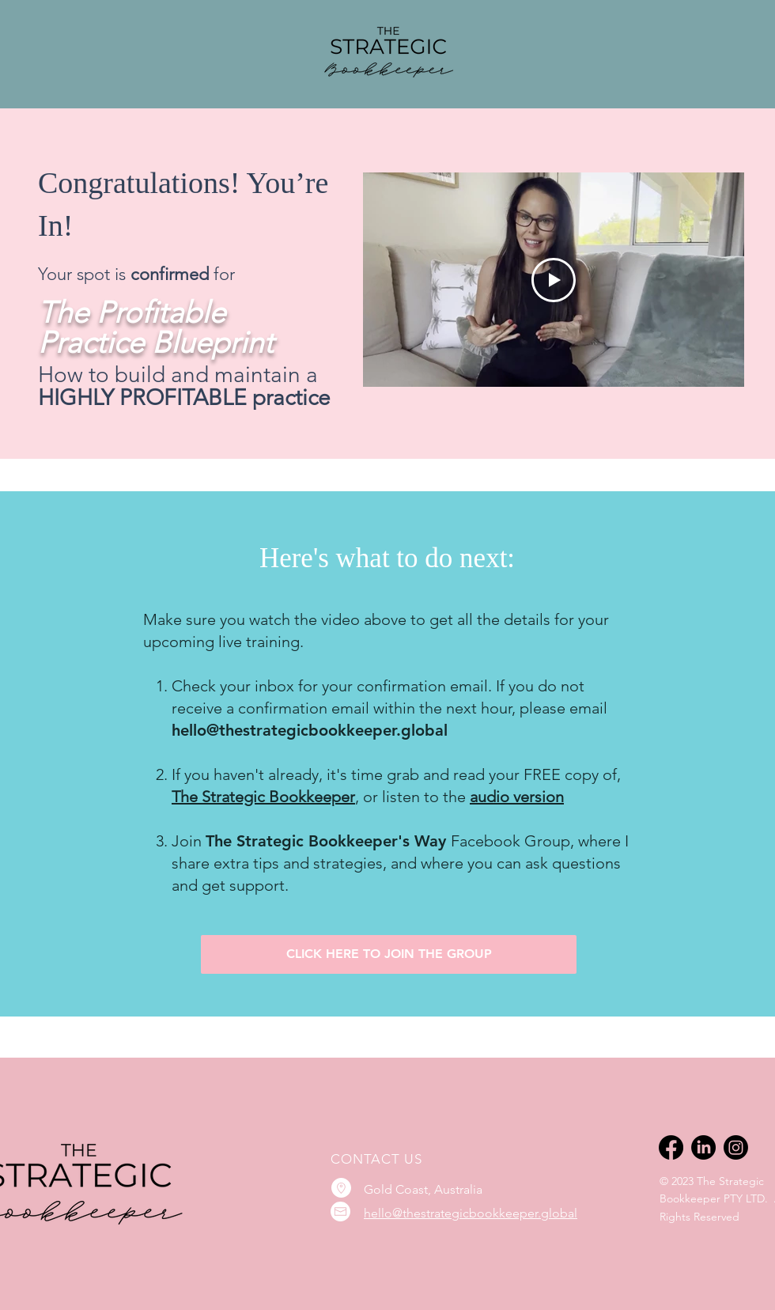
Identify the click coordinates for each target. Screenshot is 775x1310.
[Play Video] (553, 280)
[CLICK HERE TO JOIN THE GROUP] (389, 954)
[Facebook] (671, 1147)
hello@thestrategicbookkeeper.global (470, 1213)
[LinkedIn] (703, 1147)
